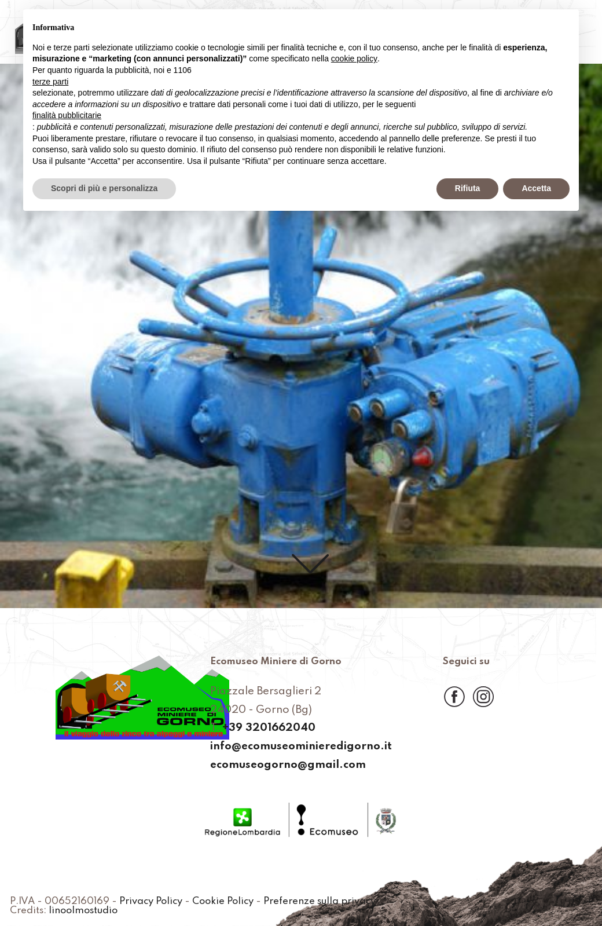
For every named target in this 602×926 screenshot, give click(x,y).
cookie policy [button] (354, 58)
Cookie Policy (223, 901)
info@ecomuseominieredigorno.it (301, 747)
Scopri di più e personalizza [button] (104, 188)
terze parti (50, 81)
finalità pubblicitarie (66, 115)
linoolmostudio (83, 911)
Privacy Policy (150, 901)
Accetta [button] (536, 188)
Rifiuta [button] (467, 188)
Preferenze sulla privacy (319, 901)
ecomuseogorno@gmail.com (288, 765)
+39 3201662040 (268, 728)
